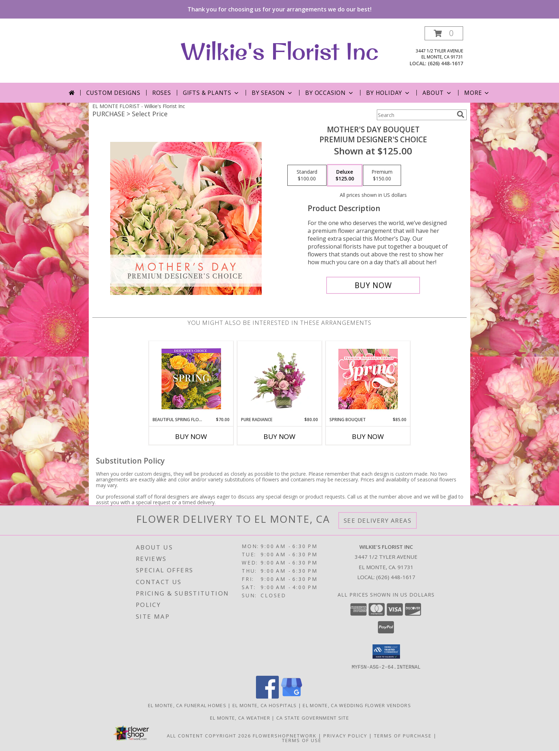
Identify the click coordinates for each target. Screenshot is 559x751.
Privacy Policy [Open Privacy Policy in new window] (345, 735)
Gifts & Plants (211, 93)
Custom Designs (113, 93)
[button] (444, 33)
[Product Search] (415, 115)
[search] (460, 114)
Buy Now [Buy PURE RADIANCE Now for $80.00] (279, 436)
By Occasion (329, 93)
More (477, 93)
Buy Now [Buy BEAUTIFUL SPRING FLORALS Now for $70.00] (191, 436)
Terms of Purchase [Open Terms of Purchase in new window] (403, 735)
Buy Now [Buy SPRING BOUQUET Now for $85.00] (368, 436)
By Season (272, 93)
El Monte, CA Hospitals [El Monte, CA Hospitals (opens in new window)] (264, 705)
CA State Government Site (312, 717)
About (437, 93)
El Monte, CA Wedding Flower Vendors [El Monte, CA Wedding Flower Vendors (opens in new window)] (357, 705)
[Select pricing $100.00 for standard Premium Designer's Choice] (307, 175)
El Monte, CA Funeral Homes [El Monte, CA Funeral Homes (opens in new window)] (187, 705)
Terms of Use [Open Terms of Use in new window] (302, 740)
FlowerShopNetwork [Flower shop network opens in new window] (285, 735)
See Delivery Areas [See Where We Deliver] (378, 520)
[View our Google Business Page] (291, 696)
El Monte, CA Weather (240, 717)
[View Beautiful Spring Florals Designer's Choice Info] (191, 379)
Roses (161, 93)
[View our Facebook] (267, 696)
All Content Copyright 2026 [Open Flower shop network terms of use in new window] (209, 735)
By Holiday (388, 93)
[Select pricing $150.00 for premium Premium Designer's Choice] (382, 175)
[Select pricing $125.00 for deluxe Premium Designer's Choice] (344, 175)
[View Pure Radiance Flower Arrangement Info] (279, 378)
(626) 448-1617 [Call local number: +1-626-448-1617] (445, 63)
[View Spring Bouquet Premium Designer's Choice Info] (368, 379)
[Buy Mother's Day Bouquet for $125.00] (373, 285)
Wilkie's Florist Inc (279, 51)
